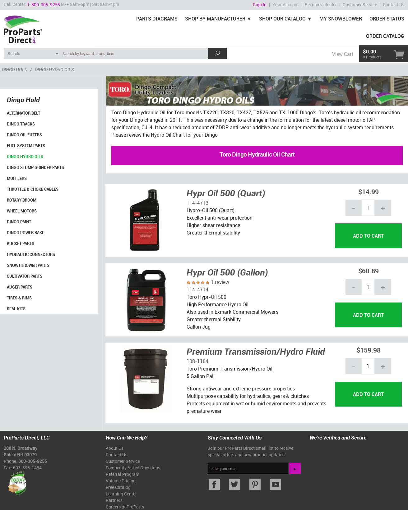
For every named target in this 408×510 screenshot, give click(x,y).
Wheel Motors (22, 211)
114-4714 (197, 289)
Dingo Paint (19, 222)
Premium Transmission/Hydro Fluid (256, 351)
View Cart (342, 54)
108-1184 (197, 361)
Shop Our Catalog (282, 18)
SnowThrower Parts (28, 265)
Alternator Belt (23, 113)
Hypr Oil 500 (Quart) (226, 193)
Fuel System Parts (26, 145)
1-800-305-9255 (43, 4)
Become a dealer (321, 4)
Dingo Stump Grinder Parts (35, 167)
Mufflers (17, 178)
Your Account (285, 4)
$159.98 (368, 349)
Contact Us (393, 4)
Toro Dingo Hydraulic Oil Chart (257, 154)
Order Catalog (385, 36)
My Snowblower (340, 18)
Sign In (260, 4)
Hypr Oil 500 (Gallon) (227, 272)
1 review (220, 282)
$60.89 (368, 270)
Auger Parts (19, 287)
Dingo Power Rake (25, 232)
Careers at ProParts (125, 507)
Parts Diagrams (157, 18)
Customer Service (360, 4)
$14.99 (368, 191)
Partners (114, 500)
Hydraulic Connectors (31, 254)
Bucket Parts (20, 243)
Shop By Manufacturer (215, 18)
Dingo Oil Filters (24, 135)
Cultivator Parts (24, 276)
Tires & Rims (19, 298)
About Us (114, 448)
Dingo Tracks (21, 124)
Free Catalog (118, 487)
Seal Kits (16, 309)
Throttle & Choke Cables (32, 189)
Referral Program (122, 474)
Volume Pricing (121, 481)
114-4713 (197, 202)
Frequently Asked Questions (133, 468)
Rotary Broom (21, 200)
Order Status (386, 18)
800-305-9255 (32, 461)
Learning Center (121, 494)
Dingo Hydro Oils (25, 156)
